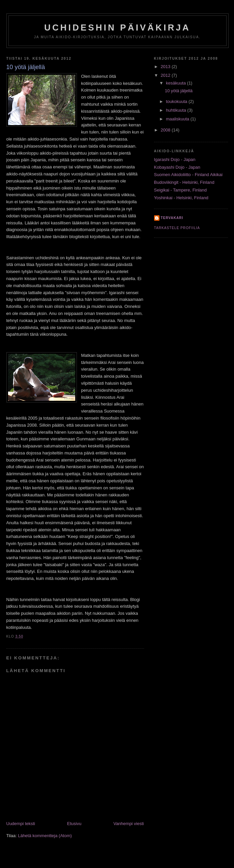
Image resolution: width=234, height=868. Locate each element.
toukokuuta (177, 101)
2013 (166, 66)
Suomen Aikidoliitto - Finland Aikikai (188, 174)
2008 (166, 129)
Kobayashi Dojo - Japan (177, 167)
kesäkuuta (176, 83)
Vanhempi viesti (128, 823)
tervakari (172, 218)
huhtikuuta (176, 110)
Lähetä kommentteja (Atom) (45, 835)
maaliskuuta (178, 118)
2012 (166, 75)
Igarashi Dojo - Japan (175, 159)
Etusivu (74, 823)
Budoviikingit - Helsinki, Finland (184, 182)
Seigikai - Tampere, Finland (180, 190)
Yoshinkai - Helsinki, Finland (181, 197)
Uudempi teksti (20, 823)
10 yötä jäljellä (178, 90)
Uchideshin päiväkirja (117, 27)
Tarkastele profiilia (177, 228)
